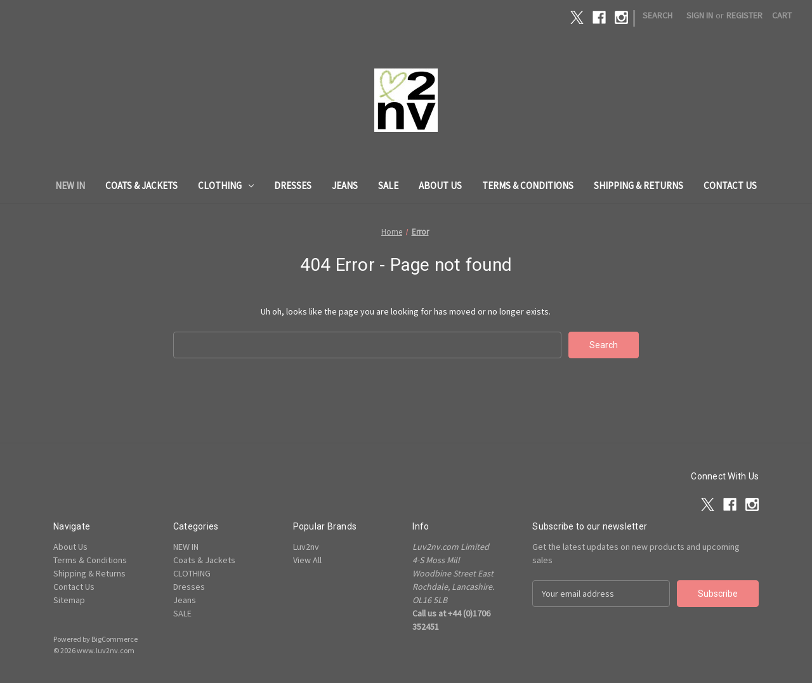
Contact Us (730, 185)
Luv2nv (306, 546)
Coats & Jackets (141, 185)
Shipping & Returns (638, 185)
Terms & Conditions (527, 185)
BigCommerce (114, 639)
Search (657, 15)
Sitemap (69, 600)
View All (307, 560)
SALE (388, 185)
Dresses (292, 185)
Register (744, 15)
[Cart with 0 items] (782, 15)
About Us (440, 185)
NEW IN (70, 185)
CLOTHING (226, 185)
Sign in (699, 15)
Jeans (345, 185)
